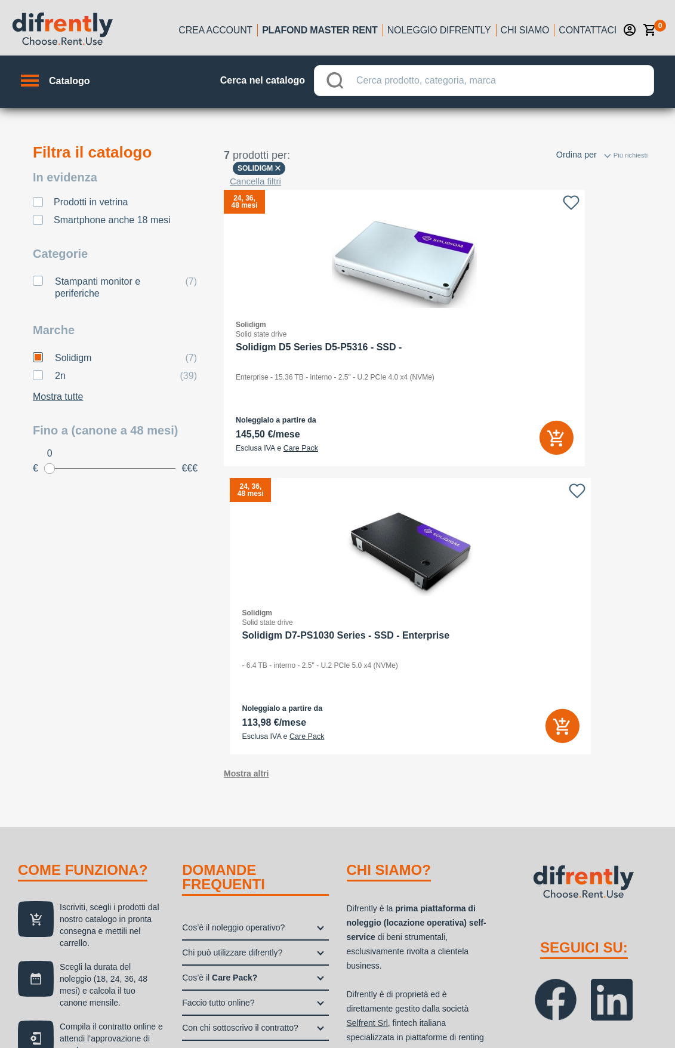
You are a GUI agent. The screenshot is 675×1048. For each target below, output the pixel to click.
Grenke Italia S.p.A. (383, 846)
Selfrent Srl (367, 746)
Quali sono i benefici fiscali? (233, 801)
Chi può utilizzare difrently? (232, 675)
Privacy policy (517, 1006)
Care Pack (300, 448)
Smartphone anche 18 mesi (112, 220)
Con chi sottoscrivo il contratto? (240, 751)
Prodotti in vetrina (91, 202)
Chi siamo (525, 30)
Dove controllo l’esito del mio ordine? (250, 776)
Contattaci (588, 30)
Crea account (215, 30)
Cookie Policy (586, 1006)
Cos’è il (219, 700)
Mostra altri (246, 496)
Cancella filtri (255, 181)
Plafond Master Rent (320, 30)
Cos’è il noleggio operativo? (233, 650)
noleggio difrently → (70, 952)
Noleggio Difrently (439, 30)
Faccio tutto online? (218, 725)
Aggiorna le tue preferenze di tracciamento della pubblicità (369, 1022)
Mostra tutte (58, 397)
